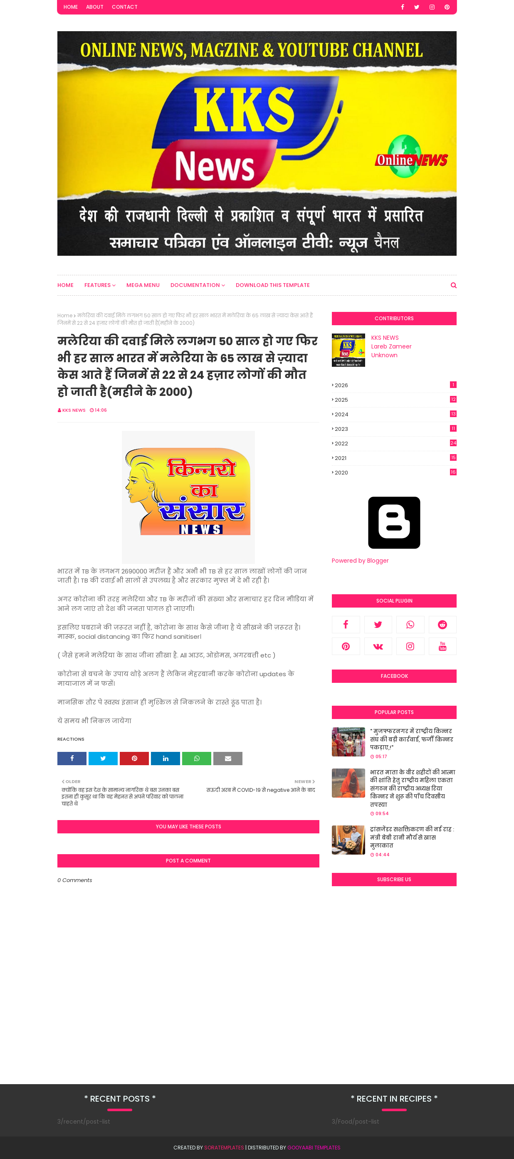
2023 (396, 429)
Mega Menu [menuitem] (143, 285)
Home (71, 6)
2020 (396, 473)
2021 (396, 458)
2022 (396, 443)
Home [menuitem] (65, 285)
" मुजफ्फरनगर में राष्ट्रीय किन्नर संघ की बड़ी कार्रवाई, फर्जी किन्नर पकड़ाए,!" (411, 739)
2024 (396, 414)
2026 (396, 385)
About (95, 6)
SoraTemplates (224, 1147)
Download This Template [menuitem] (273, 285)
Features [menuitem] (97, 285)
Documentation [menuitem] (195, 285)
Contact (125, 6)
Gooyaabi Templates (314, 1147)
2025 (396, 400)
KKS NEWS (74, 410)
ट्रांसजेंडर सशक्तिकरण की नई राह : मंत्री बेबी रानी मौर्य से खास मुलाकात (412, 837)
